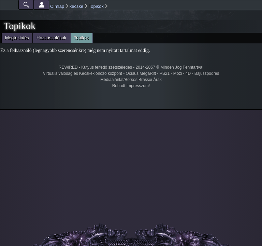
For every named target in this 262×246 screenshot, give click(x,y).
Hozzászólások (51, 37)
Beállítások (41, 5)
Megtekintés (17, 37)
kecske (76, 6)
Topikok (96, 6)
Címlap (57, 6)
